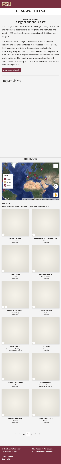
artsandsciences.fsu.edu (11, 70)
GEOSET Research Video (24, 206)
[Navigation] (58, 3)
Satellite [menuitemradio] (17, 166)
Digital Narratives (41, 206)
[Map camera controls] (55, 186)
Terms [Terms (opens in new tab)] (57, 199)
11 (48, 434)
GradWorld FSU (30, 11)
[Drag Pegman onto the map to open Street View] (55, 195)
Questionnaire (8, 206)
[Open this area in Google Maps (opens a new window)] (6, 198)
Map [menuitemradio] (7, 166)
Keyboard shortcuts (28, 199)
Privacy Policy (7, 456)
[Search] (56, 3)
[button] (35, 175)
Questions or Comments (42, 452)
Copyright (6, 459)
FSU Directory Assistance (42, 449)
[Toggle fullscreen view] (55, 166)
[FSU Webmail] (53, 3)
